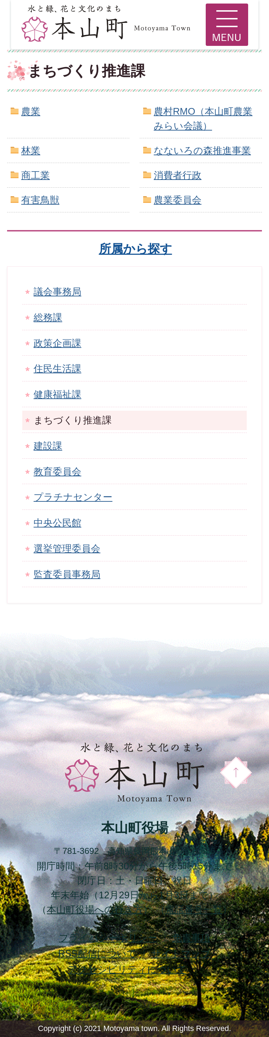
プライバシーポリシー (108, 937)
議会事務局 (57, 291)
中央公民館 (57, 522)
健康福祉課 (57, 394)
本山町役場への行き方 (95, 909)
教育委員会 (57, 471)
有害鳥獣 (40, 199)
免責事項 (191, 937)
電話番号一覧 (193, 909)
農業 (30, 111)
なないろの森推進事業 (202, 150)
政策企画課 (57, 343)
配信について (97, 953)
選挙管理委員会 (67, 548)
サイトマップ (181, 953)
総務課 (48, 317)
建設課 (48, 445)
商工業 (35, 175)
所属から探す (135, 248)
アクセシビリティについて (127, 969)
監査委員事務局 (67, 574)
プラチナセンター (73, 497)
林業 (30, 150)
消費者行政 (177, 175)
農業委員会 (177, 199)
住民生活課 (57, 368)
